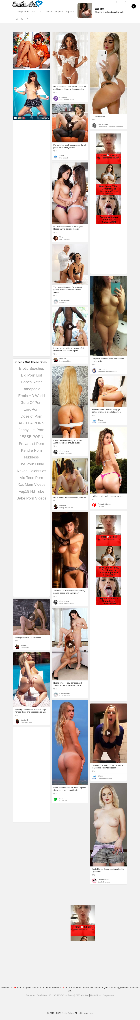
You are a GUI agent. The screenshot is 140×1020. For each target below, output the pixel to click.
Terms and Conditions (36, 995)
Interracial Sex (65, 361)
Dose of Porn (31, 416)
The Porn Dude (31, 464)
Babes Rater (31, 382)
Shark (61, 155)
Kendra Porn (31, 450)
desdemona (103, 124)
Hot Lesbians (64, 239)
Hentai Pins (95, 995)
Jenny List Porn (31, 430)
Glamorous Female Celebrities (110, 127)
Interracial (63, 158)
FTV (61, 798)
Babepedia (31, 389)
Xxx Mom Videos (31, 484)
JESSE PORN (31, 437)
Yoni (61, 237)
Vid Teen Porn (31, 478)
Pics (34, 11)
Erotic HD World (31, 396)
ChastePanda (103, 880)
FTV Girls (63, 800)
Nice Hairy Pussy (66, 603)
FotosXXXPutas (104, 504)
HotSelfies (102, 369)
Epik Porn (31, 409)
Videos (49, 11)
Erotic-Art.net (68, 1013)
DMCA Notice (81, 995)
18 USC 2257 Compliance (61, 995)
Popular (59, 11)
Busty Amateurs (66, 508)
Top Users (71, 11)
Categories (22, 11)
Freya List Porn (31, 443)
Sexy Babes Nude (66, 99)
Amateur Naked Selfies (107, 372)
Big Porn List (31, 375)
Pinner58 (63, 97)
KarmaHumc (64, 300)
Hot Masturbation (105, 778)
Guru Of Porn (31, 402)
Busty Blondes (104, 882)
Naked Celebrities (31, 471)
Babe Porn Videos (31, 498)
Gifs (41, 11)
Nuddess (31, 457)
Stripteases (108, 995)
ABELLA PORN (31, 423)
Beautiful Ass (26, 722)
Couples (62, 303)
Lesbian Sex (64, 696)
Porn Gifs (25, 648)
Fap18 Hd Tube (31, 491)
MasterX (62, 359)
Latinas (101, 506)
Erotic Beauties (31, 368)
